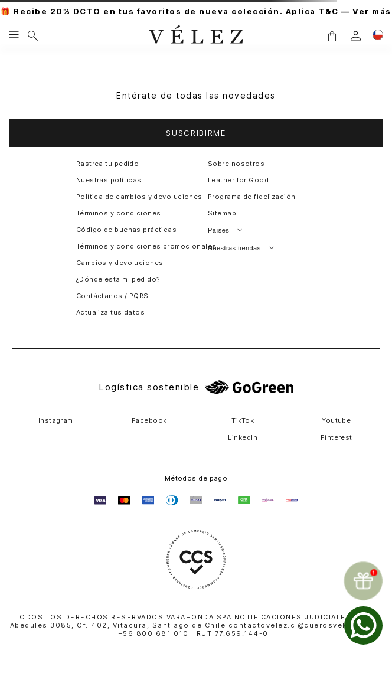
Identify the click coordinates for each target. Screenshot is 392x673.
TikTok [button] (242, 420)
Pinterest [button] (336, 437)
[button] (331, 36)
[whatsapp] (363, 625)
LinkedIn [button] (242, 437)
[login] (356, 36)
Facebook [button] (149, 420)
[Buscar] (33, 35)
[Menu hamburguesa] (14, 35)
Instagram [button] (55, 420)
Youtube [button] (336, 420)
